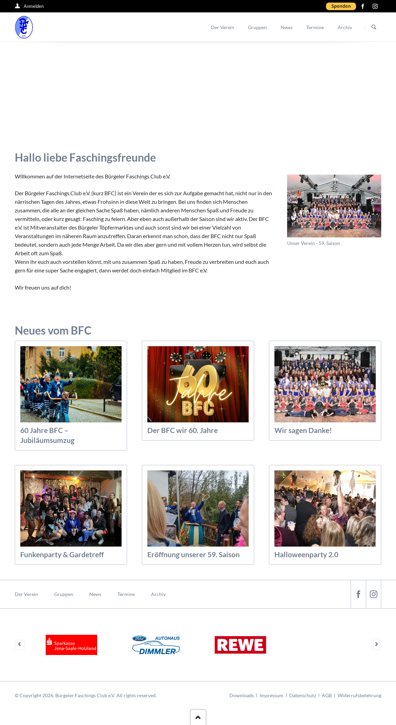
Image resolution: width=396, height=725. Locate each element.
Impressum (271, 695)
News (95, 594)
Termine (126, 594)
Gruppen (63, 594)
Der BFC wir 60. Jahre (182, 429)
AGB (327, 695)
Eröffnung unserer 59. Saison (193, 554)
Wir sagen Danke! (303, 429)
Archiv (158, 594)
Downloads (241, 695)
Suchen (374, 27)
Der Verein (26, 594)
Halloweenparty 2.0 (306, 554)
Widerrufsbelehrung (359, 695)
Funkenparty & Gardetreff (62, 554)
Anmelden (34, 6)
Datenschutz (302, 695)
